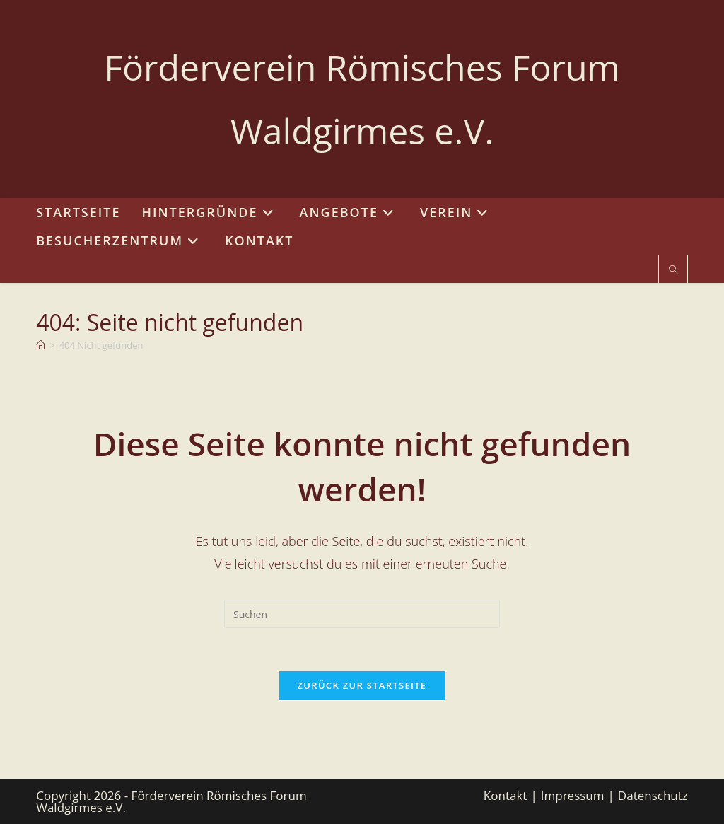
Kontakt (505, 795)
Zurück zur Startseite (362, 685)
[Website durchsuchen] (673, 270)
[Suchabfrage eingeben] (362, 614)
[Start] (40, 345)
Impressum (573, 795)
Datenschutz (653, 795)
